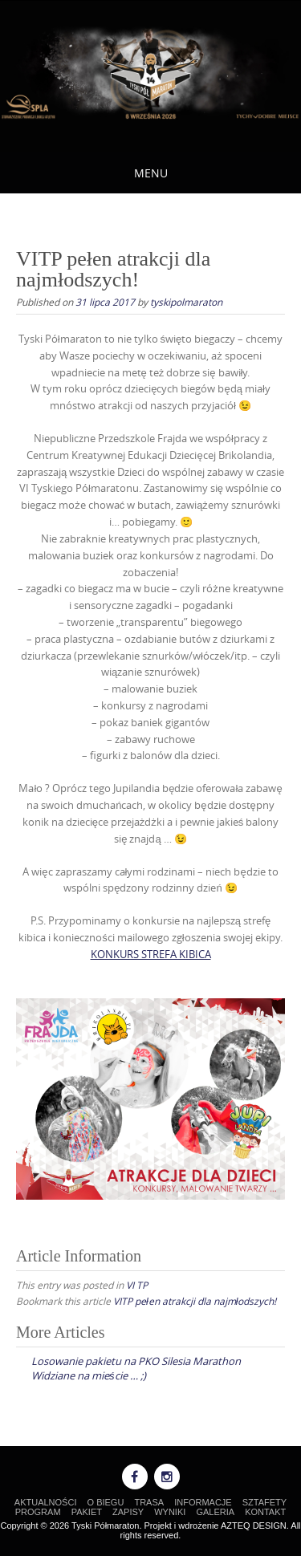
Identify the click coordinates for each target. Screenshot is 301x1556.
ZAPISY (128, 1512)
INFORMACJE (203, 1502)
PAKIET (86, 1512)
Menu (151, 173)
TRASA (149, 1502)
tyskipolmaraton (186, 301)
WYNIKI (169, 1512)
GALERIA (215, 1512)
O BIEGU (105, 1502)
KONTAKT (265, 1512)
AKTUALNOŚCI (45, 1502)
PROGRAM (38, 1512)
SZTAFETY (264, 1502)
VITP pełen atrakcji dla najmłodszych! (194, 1300)
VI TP (137, 1284)
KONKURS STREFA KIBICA (151, 954)
